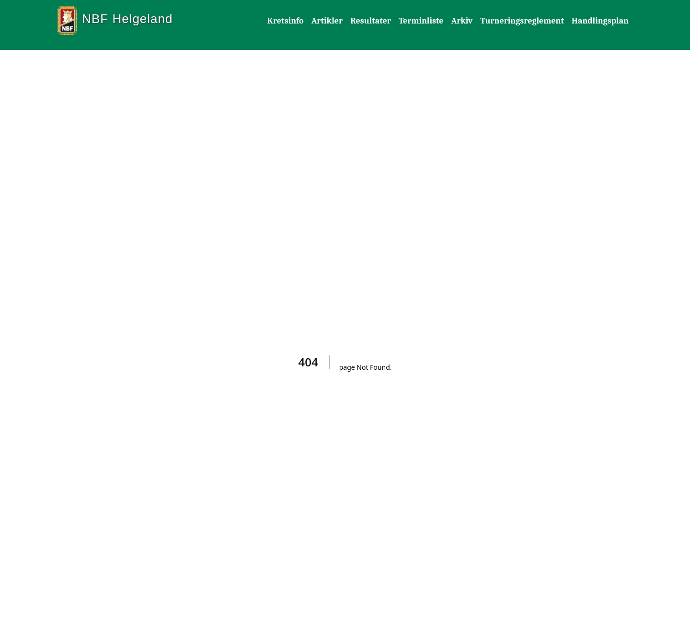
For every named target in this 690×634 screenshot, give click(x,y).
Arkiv (461, 21)
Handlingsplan (600, 21)
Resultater (370, 21)
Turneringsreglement (522, 21)
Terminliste (421, 21)
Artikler (327, 21)
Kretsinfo (285, 21)
